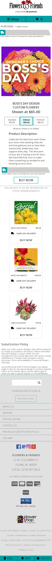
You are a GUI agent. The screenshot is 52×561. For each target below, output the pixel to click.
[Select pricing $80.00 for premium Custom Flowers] (40, 121)
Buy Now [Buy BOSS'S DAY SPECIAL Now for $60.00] (26, 240)
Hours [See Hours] (43, 558)
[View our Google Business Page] (23, 448)
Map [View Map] (26, 558)
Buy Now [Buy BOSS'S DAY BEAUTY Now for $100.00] (26, 287)
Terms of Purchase (34, 545)
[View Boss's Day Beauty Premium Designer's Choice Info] (26, 260)
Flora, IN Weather (11, 540)
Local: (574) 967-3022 (26, 469)
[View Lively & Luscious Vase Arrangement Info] (26, 307)
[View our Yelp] (33, 448)
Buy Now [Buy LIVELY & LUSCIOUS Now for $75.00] (26, 335)
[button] (26, 501)
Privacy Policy (13, 545)
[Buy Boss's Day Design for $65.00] (26, 180)
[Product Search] (27, 383)
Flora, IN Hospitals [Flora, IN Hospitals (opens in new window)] (40, 530)
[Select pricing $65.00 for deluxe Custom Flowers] (26, 121)
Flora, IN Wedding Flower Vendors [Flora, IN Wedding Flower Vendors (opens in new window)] (27, 535)
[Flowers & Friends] (26, 11)
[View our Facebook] (18, 448)
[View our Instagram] (28, 448)
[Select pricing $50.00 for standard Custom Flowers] (12, 121)
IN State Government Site (37, 540)
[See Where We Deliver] (26, 398)
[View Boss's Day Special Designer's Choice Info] (26, 212)
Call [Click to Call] (8, 558)
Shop (13, 19)
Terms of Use (26, 550)
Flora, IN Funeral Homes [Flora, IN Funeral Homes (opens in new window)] (14, 530)
